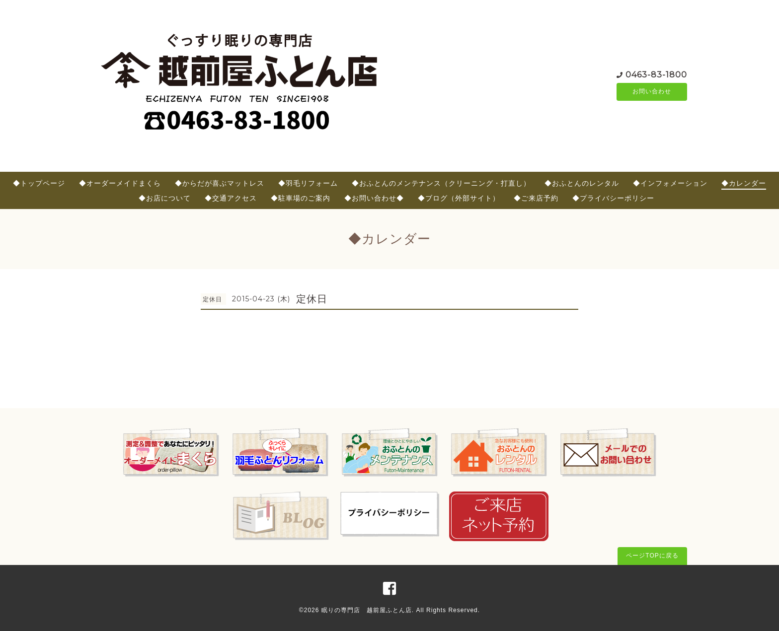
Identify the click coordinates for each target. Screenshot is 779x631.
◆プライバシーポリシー (613, 198)
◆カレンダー (743, 183)
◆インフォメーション (670, 183)
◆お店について (165, 198)
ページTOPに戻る (652, 555)
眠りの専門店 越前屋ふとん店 (366, 610)
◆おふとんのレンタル (582, 183)
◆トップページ (39, 183)
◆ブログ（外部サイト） (459, 198)
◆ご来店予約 (536, 198)
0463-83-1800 (656, 74)
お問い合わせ (651, 92)
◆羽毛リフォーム (308, 183)
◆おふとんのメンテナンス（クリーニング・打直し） (441, 183)
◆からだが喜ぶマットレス (219, 183)
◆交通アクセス (231, 198)
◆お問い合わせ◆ (374, 198)
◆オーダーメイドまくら (120, 183)
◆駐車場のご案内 (300, 198)
